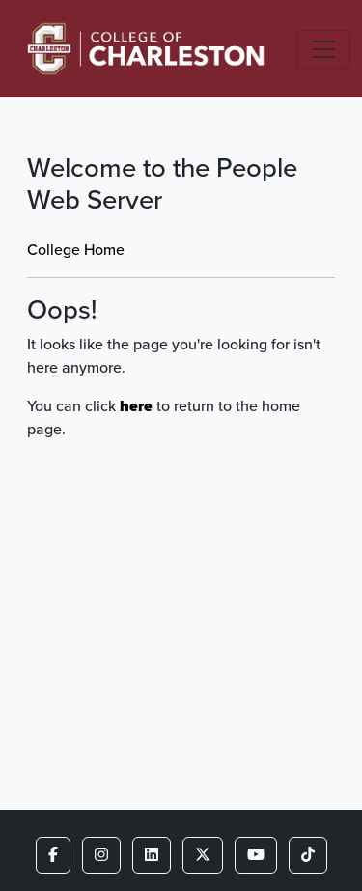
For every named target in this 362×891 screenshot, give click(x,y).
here (136, 406)
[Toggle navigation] (323, 49)
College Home (76, 249)
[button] (53, 855)
